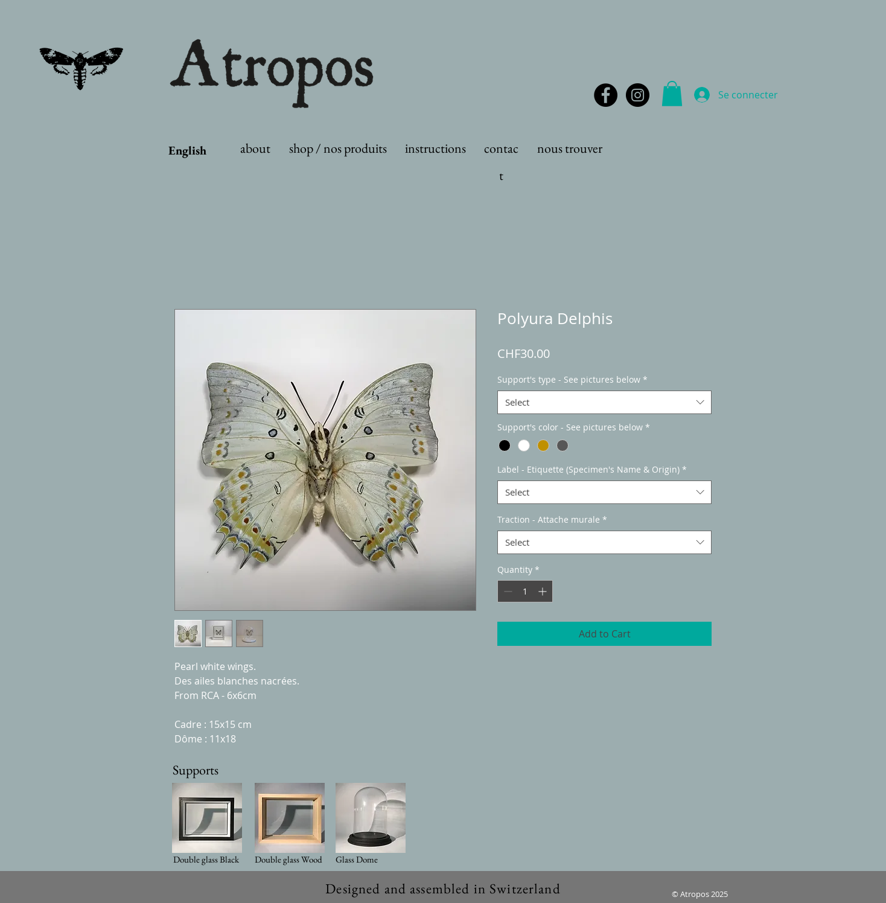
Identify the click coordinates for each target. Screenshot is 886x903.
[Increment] (543, 591)
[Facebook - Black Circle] (605, 95)
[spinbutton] (525, 591)
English (187, 150)
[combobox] (604, 402)
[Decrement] (506, 591)
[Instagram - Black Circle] (637, 95)
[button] (672, 93)
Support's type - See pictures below (572, 379)
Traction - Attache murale (552, 519)
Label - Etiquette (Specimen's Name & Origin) (592, 469)
